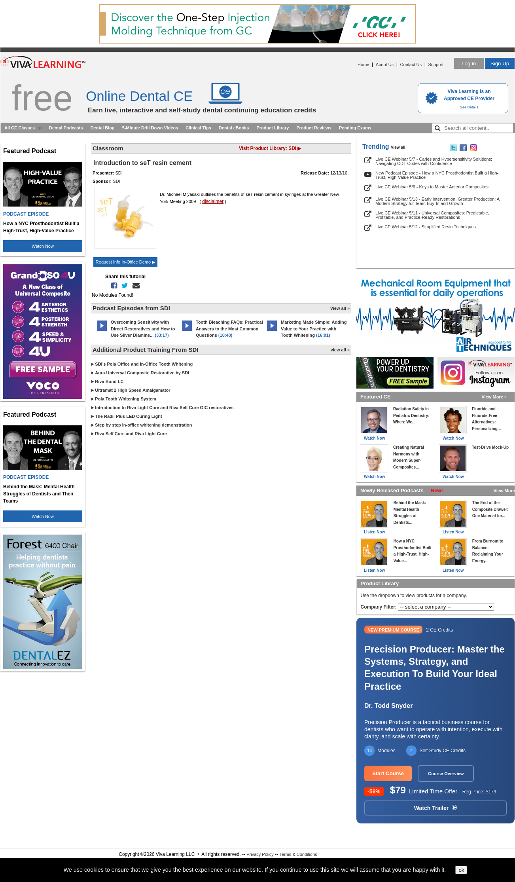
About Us (385, 64)
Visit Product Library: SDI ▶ (270, 148)
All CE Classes (19, 127)
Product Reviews (313, 127)
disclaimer (212, 201)
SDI (116, 181)
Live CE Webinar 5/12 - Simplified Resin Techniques (425, 226)
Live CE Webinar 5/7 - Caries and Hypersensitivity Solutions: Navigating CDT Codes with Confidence (433, 161)
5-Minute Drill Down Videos (150, 127)
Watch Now (43, 246)
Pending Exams (355, 127)
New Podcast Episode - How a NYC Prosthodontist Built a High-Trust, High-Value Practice (436, 175)
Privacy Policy (259, 854)
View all (398, 147)
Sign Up (499, 63)
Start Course (388, 773)
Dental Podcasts (66, 127)
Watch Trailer (435, 808)
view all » (340, 349)
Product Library (272, 127)
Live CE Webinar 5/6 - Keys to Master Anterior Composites (431, 186)
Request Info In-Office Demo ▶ (125, 262)
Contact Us (411, 64)
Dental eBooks (234, 127)
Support (435, 64)
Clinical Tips (198, 127)
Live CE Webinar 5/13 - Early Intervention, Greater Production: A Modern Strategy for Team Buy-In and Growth (437, 201)
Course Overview (446, 773)
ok (461, 870)
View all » (340, 308)
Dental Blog (103, 127)
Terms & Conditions (298, 854)
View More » (494, 397)
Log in (469, 63)
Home (363, 64)
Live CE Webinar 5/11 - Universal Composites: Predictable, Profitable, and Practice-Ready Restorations (432, 215)
